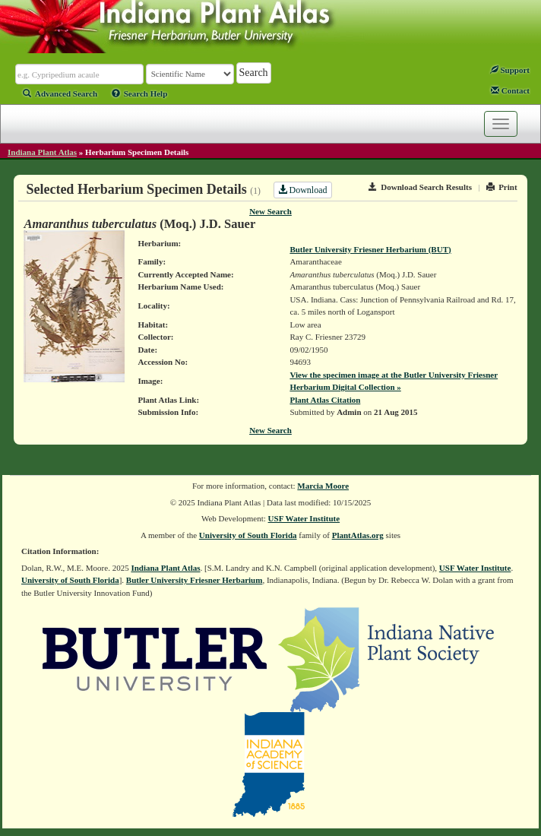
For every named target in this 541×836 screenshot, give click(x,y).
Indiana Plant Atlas (42, 152)
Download (302, 190)
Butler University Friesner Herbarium (194, 579)
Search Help (140, 93)
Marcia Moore (323, 485)
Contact (510, 90)
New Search (270, 211)
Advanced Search (60, 93)
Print (501, 187)
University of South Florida (248, 535)
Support (510, 69)
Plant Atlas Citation (324, 399)
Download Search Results (420, 187)
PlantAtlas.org (358, 535)
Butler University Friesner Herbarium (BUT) (370, 249)
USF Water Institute (304, 518)
